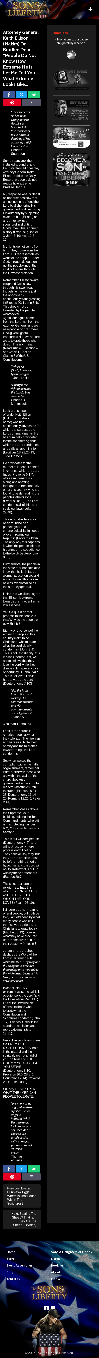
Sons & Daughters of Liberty (71, 1252)
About (55, 1272)
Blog (10, 1272)
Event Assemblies (20, 1265)
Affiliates (13, 1279)
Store (11, 1259)
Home (11, 1252)
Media (55, 1279)
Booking (57, 1265)
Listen (55, 1259)
